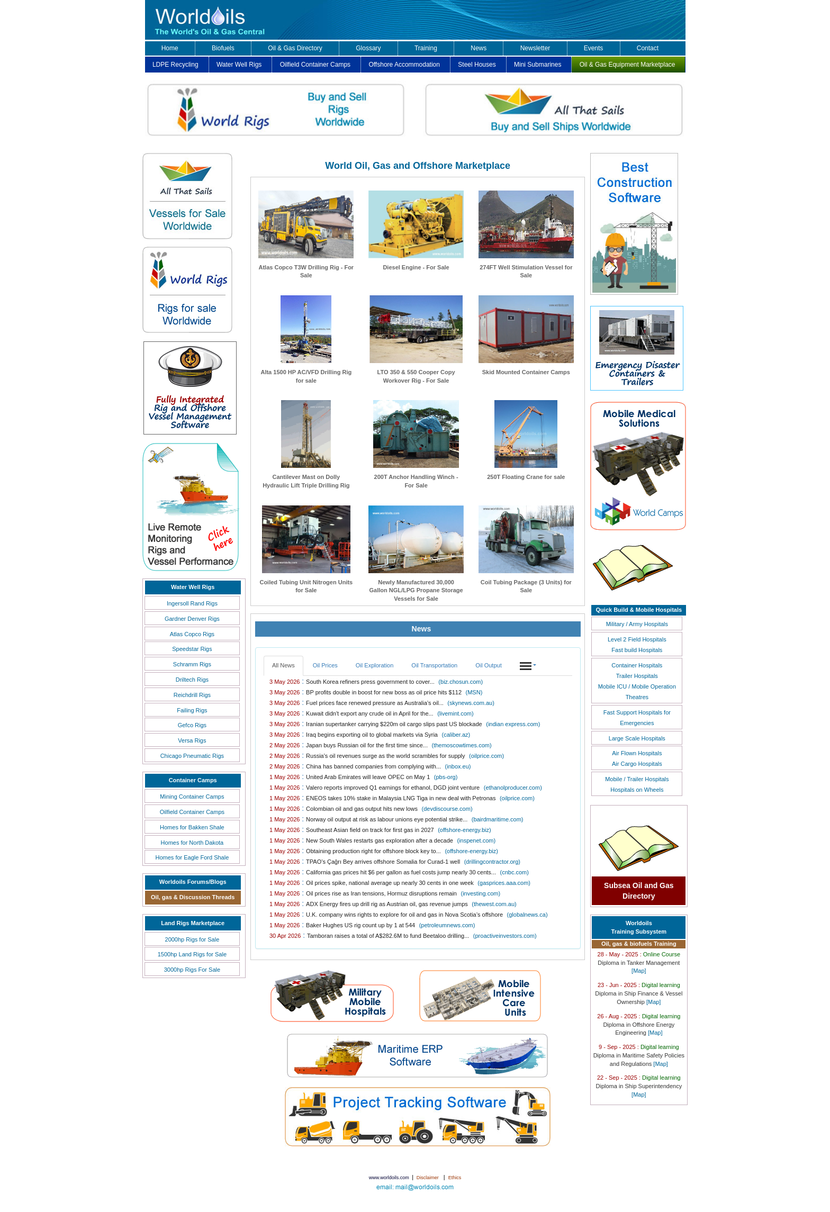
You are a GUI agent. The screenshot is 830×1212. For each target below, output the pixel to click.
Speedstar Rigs (192, 649)
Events (593, 48)
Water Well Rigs (238, 64)
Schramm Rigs (192, 664)
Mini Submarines (537, 64)
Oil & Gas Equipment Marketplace (627, 64)
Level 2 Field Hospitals (637, 639)
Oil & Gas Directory (295, 48)
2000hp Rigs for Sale (192, 939)
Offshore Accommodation (404, 64)
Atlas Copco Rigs (192, 634)
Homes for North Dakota (192, 842)
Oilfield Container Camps (315, 64)
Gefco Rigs (192, 725)
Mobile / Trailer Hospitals (637, 779)
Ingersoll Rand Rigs (192, 603)
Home (169, 48)
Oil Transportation (434, 665)
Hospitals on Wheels (636, 789)
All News (283, 665)
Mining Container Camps (192, 796)
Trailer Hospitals (637, 676)
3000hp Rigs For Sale (192, 969)
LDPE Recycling (175, 64)
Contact (647, 48)
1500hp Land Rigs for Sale (192, 954)
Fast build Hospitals (636, 650)
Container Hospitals (636, 665)
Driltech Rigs (192, 679)
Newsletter (535, 48)
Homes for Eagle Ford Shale (192, 857)
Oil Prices (325, 665)
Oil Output (488, 665)
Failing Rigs (192, 710)
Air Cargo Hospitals (637, 764)
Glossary (368, 48)
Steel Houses (476, 64)
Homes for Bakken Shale (192, 827)
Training (425, 48)
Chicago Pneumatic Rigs (192, 756)
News (478, 48)
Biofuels (223, 48)
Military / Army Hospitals (637, 624)
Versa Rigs (192, 740)
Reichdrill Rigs (192, 695)
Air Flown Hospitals (637, 753)
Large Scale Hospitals (637, 738)
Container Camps (193, 780)
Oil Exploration (375, 665)
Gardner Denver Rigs (192, 619)
